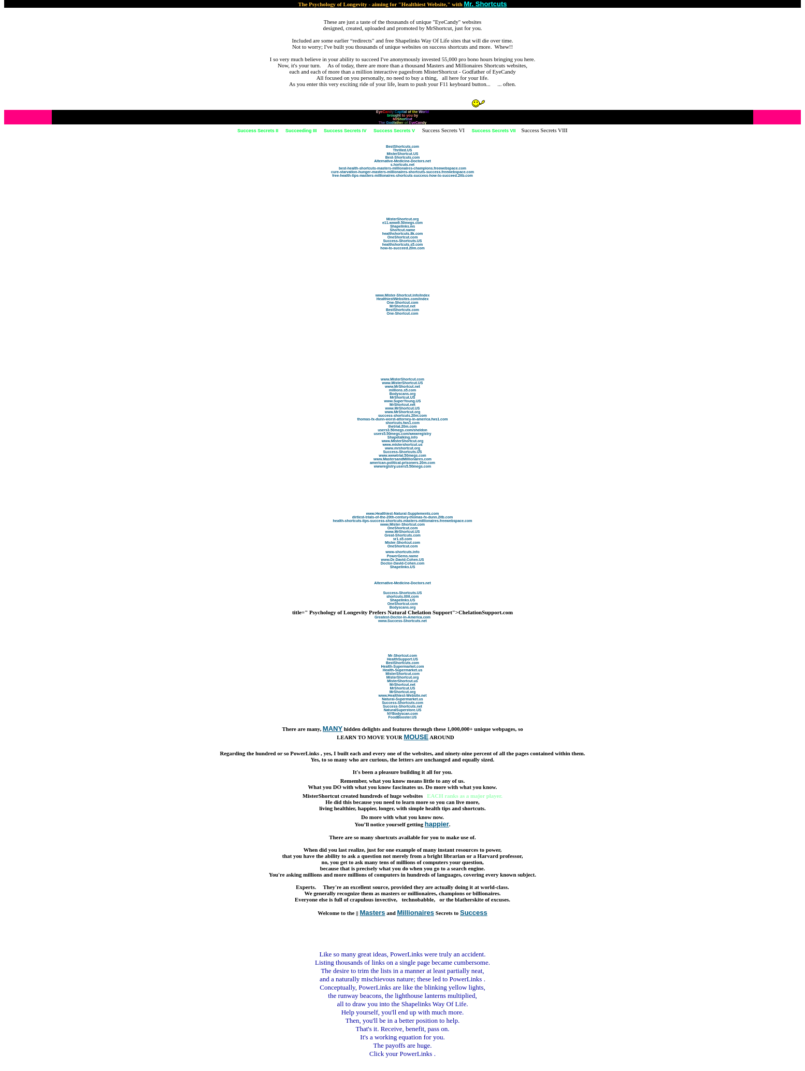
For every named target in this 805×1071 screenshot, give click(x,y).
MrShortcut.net (402, 306)
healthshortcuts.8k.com (402, 233)
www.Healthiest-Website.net (403, 695)
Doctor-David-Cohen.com (402, 563)
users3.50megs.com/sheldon (402, 430)
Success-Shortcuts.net (402, 706)
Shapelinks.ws (402, 226)
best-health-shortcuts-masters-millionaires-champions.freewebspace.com (402, 168)
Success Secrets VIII (544, 130)
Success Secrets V (394, 130)
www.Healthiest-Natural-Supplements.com (402, 513)
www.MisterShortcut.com (402, 379)
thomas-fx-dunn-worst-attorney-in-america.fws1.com (402, 419)
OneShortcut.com (402, 237)
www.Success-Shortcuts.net (402, 621)
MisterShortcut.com (402, 673)
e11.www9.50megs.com (402, 222)
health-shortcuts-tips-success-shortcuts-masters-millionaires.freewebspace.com (402, 521)
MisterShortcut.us (402, 681)
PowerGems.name (403, 556)
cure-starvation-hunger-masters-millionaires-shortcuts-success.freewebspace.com (402, 172)
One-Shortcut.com (402, 302)
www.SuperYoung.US (402, 401)
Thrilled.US (402, 150)
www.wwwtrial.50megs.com (402, 455)
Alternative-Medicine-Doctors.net (402, 161)
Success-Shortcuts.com (402, 702)
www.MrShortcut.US (402, 408)
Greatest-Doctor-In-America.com (402, 617)
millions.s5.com (402, 390)
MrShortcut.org (403, 692)
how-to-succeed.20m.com (402, 248)
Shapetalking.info (402, 437)
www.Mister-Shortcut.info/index (403, 295)
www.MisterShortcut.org (403, 441)
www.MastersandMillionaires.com (402, 459)
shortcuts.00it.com (402, 596)
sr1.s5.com (402, 539)
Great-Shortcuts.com (402, 535)
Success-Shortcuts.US (402, 241)
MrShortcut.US (402, 397)
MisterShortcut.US (402, 154)
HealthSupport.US (402, 659)
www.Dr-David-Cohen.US (402, 559)
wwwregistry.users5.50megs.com (402, 466)
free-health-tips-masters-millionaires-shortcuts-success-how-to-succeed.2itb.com (402, 175)
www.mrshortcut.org (402, 448)
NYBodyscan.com (402, 713)
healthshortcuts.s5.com (402, 244)
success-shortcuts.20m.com (402, 415)
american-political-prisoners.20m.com (402, 462)
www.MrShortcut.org (403, 412)
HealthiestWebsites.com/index (403, 299)
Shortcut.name (402, 230)
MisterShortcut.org (402, 219)
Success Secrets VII (493, 130)
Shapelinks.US (402, 567)
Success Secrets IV (345, 130)
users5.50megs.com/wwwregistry (403, 433)
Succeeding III (301, 130)
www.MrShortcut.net (402, 386)
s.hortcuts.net (402, 164)
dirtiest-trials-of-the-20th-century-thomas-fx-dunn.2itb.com (402, 517)
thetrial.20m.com (402, 426)
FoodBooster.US (403, 717)
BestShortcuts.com (402, 146)
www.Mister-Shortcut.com (402, 524)
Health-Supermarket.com (402, 666)
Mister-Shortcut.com (402, 542)
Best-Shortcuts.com (402, 157)
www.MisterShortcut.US (402, 383)
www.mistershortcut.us (402, 444)
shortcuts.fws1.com (402, 423)
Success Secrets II (257, 130)
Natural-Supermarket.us (402, 699)
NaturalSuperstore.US (403, 710)
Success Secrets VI (443, 130)
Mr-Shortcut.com (402, 655)
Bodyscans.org (403, 394)
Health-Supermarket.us (403, 670)
